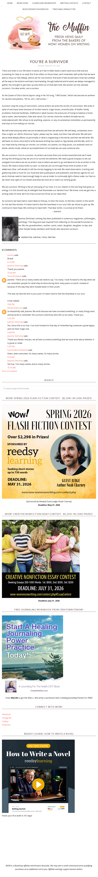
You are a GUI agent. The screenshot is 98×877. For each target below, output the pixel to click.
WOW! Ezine (22, 3)
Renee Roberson (15, 308)
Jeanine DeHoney (15, 265)
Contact (86, 3)
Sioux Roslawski (14, 276)
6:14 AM (11, 262)
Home (10, 3)
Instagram (6, 718)
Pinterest (6, 724)
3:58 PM (11, 304)
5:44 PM (11, 332)
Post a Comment (9, 371)
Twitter (5, 721)
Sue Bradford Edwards (17, 350)
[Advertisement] (49, 841)
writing (51, 237)
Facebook (6, 714)
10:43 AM (11, 272)
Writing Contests (69, 3)
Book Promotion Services (36, 9)
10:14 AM (11, 367)
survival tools (40, 237)
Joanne (10, 255)
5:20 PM (11, 318)
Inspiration (26, 237)
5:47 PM (11, 346)
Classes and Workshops (44, 3)
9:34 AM (11, 357)
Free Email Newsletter (64, 9)
